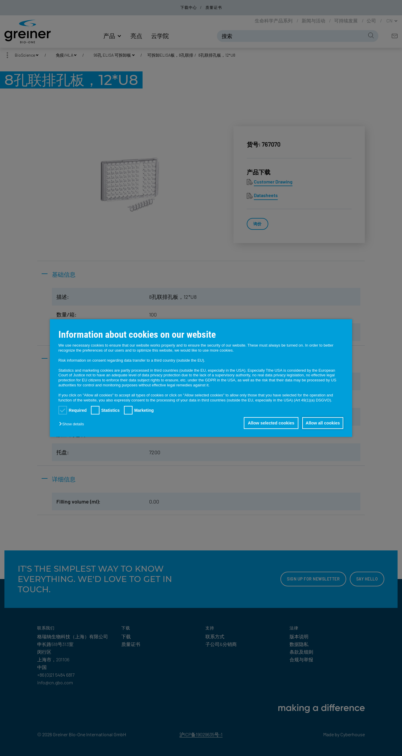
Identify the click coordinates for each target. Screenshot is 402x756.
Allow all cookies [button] (322, 423)
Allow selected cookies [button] (269, 423)
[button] (72, 424)
